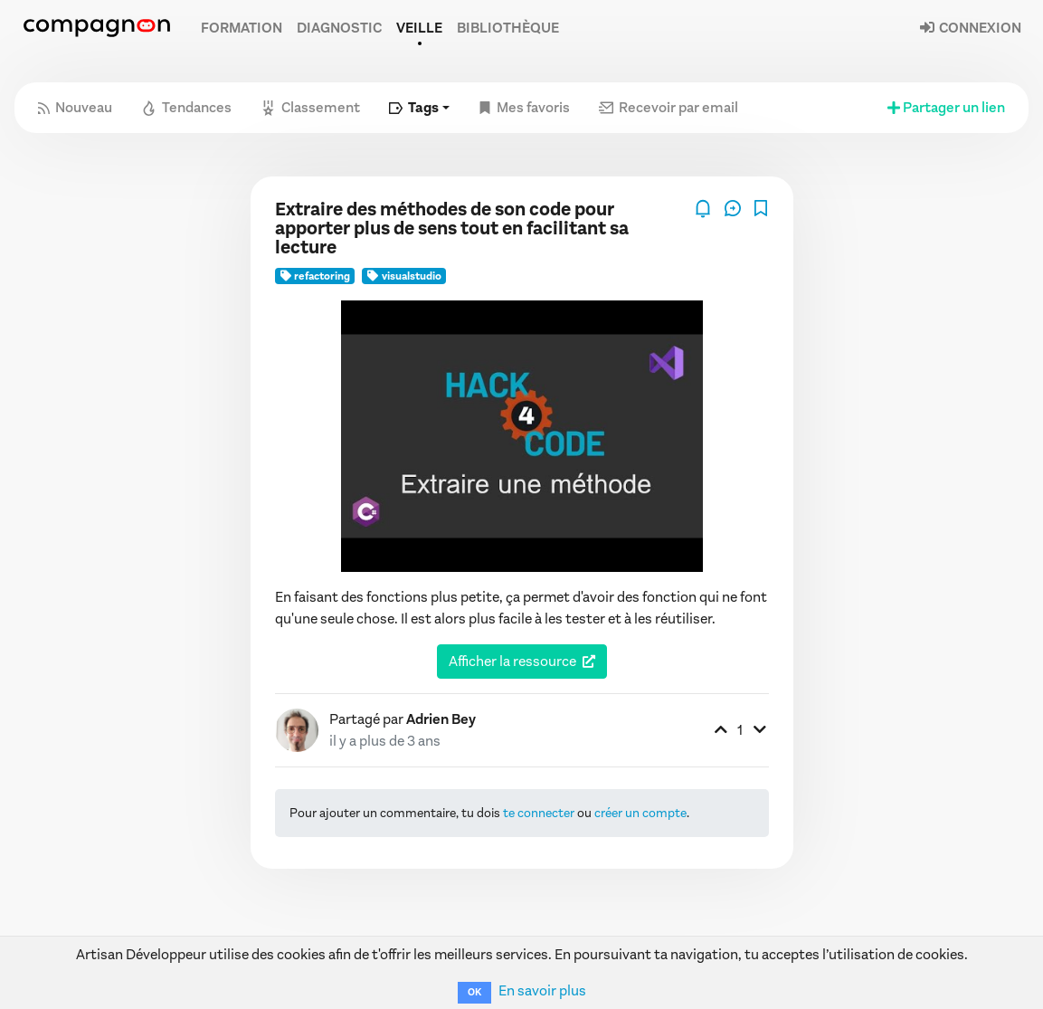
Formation (241, 27)
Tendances (186, 107)
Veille (419, 27)
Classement (310, 107)
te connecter (538, 813)
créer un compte (640, 813)
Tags (414, 107)
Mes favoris (524, 107)
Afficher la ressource (512, 661)
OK (474, 992)
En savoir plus (542, 990)
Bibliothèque (508, 27)
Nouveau (75, 107)
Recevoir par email (668, 107)
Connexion (969, 27)
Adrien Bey (441, 718)
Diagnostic (339, 27)
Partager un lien (945, 107)
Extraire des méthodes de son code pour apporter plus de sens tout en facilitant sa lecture (452, 228)
